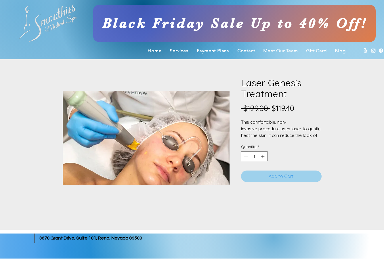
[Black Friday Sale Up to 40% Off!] (234, 23)
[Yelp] (365, 50)
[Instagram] (373, 50)
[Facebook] (381, 50)
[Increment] (263, 156)
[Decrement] (245, 156)
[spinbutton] (254, 156)
